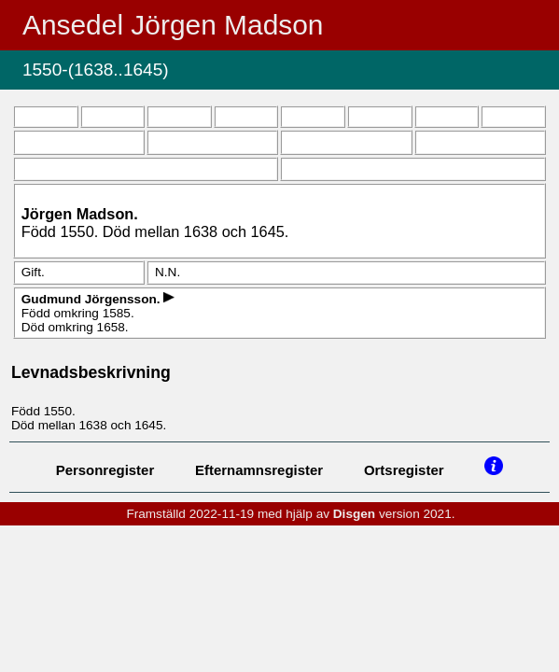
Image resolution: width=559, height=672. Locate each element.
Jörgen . (79, 213)
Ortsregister (404, 470)
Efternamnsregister (259, 470)
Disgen (354, 514)
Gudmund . (92, 299)
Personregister (105, 470)
